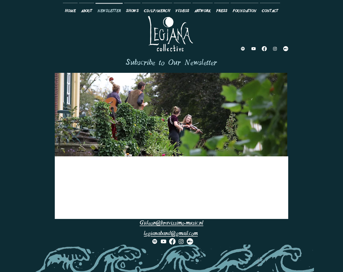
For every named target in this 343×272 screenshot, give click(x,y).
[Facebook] (264, 48)
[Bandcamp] (285, 48)
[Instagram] (274, 48)
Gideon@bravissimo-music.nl (171, 223)
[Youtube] (253, 48)
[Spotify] (242, 48)
